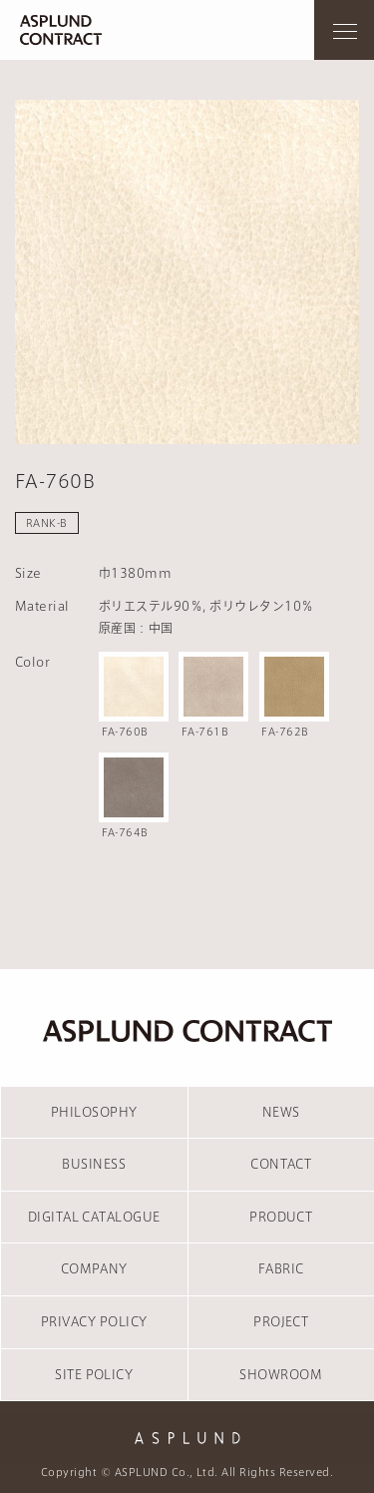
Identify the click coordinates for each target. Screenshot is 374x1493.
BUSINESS (94, 1164)
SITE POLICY (94, 1374)
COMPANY (94, 1268)
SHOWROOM (280, 1374)
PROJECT (280, 1321)
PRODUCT (280, 1217)
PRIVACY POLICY (94, 1321)
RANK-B (47, 523)
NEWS (281, 1112)
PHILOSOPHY (94, 1112)
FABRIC (281, 1268)
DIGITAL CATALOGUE (94, 1217)
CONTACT (280, 1164)
